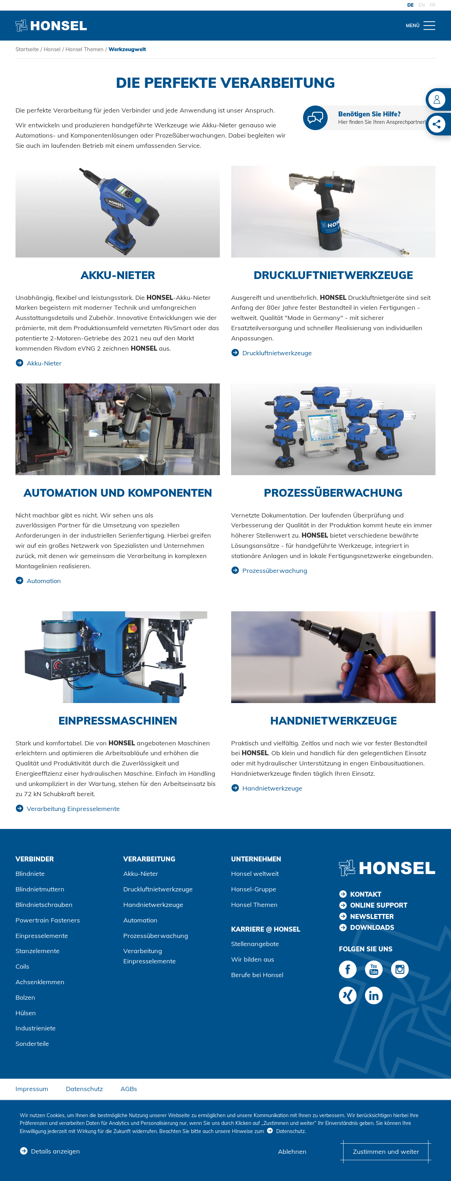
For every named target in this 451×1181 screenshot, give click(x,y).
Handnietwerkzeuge (272, 788)
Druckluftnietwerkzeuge (277, 353)
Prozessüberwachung (274, 571)
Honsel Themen (85, 49)
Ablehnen (292, 1151)
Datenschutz (84, 1089)
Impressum (32, 1089)
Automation (44, 581)
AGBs (129, 1089)
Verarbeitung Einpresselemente (73, 809)
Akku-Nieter (44, 363)
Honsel (52, 49)
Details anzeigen (55, 1151)
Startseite (27, 49)
